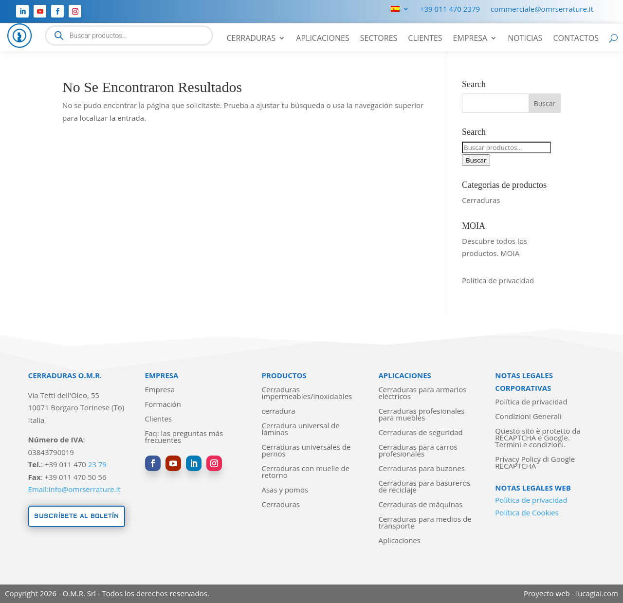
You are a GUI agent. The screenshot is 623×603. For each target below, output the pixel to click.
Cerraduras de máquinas (420, 505)
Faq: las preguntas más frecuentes (184, 437)
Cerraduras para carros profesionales (417, 450)
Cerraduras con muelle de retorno (305, 472)
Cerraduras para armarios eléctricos (422, 393)
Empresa (470, 39)
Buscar (476, 160)
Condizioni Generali (528, 417)
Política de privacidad (498, 280)
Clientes (425, 39)
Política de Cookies (526, 512)
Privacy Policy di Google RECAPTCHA (535, 463)
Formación (163, 405)
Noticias (525, 39)
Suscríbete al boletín (76, 516)
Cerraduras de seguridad (420, 433)
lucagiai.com (597, 593)
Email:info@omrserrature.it (74, 489)
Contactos (576, 39)
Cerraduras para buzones (421, 469)
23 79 (97, 464)
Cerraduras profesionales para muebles (421, 414)
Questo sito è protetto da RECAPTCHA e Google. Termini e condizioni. (537, 438)
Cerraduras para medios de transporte (424, 522)
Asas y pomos (284, 490)
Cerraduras (250, 39)
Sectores (379, 39)
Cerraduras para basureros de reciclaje (424, 486)
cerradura (278, 411)
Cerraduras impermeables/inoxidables (306, 393)
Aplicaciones (322, 39)
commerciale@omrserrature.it (542, 9)
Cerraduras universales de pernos (305, 450)
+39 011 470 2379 (450, 9)
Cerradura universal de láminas (300, 429)
